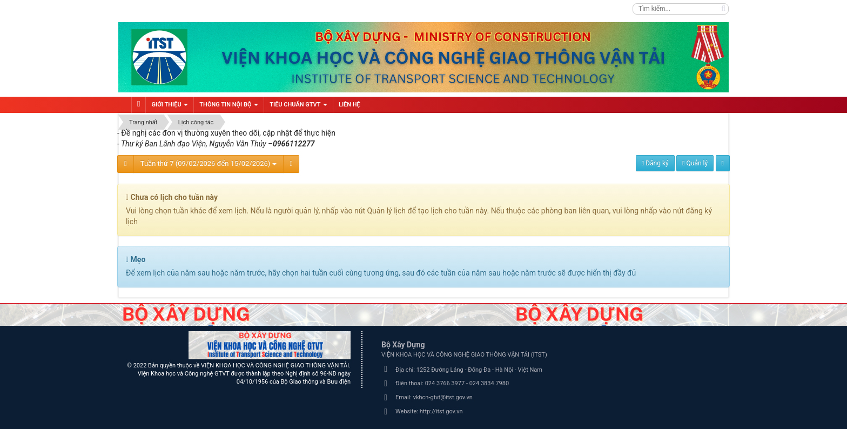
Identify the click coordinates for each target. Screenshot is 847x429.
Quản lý (695, 163)
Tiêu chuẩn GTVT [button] (298, 107)
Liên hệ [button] (349, 104)
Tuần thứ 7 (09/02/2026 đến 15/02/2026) (208, 163)
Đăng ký (655, 163)
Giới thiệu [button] (169, 107)
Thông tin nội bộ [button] (228, 107)
